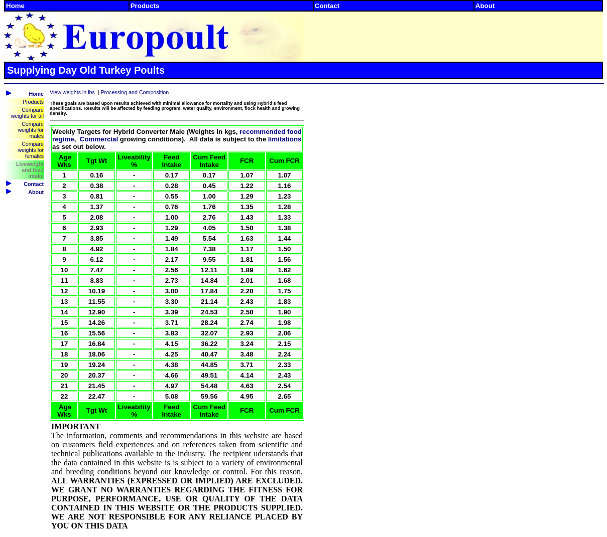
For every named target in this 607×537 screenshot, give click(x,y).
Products (145, 6)
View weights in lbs (72, 92)
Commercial (99, 139)
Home (15, 6)
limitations (285, 139)
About (485, 6)
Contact (327, 6)
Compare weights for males (31, 130)
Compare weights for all (27, 113)
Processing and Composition (135, 92)
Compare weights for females (31, 150)
